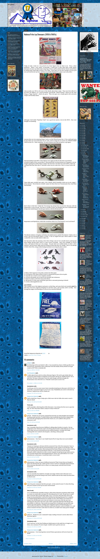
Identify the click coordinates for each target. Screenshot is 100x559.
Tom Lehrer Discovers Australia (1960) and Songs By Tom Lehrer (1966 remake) (88, 289)
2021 (82, 133)
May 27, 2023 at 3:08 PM (33, 410)
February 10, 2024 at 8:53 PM (34, 509)
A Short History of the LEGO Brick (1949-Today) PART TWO (88, 250)
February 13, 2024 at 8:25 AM (34, 518)
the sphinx (11, 5)
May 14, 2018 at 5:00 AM (33, 370)
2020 (82, 135)
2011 (82, 223)
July (83, 152)
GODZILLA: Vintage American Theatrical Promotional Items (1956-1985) (14, 58)
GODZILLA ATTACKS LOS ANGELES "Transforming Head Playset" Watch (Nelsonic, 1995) (86, 263)
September (84, 148)
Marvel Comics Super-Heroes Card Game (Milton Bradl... (85, 161)
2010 (82, 225)
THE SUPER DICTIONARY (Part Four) (85, 156)
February (84, 214)
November (84, 145)
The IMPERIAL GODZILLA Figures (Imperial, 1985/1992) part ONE (88, 314)
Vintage (39, 355)
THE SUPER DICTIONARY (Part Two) (85, 180)
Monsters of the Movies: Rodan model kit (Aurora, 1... (85, 206)
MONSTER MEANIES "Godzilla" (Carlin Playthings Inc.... (85, 189)
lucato (55, 556)
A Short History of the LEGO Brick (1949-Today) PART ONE (88, 237)
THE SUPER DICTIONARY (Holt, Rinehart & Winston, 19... (85, 195)
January (84, 216)
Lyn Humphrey (31, 373)
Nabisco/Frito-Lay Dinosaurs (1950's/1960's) (85, 201)
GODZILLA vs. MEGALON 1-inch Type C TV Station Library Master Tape (86, 60)
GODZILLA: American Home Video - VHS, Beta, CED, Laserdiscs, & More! (14, 48)
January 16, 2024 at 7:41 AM (34, 487)
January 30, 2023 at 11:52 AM (34, 402)
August (84, 150)
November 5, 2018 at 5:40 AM (34, 383)
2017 (82, 140)
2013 (82, 220)
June (83, 153)
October (84, 147)
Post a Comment (30, 538)
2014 (82, 218)
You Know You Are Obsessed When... (85, 184)
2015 (82, 143)
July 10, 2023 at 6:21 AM (33, 441)
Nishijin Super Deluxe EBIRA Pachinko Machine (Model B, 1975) (88, 351)
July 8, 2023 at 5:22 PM (32, 433)
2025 (82, 127)
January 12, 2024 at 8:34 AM (34, 478)
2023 (82, 130)
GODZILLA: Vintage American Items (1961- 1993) (14, 38)
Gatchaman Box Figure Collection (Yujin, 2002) (85, 170)
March (83, 213)
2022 (82, 132)
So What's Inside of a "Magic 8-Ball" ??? (88, 276)
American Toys (32, 355)
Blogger (66, 556)
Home (51, 543)
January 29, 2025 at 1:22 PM (34, 527)
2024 (82, 128)
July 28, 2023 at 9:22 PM (33, 457)
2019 (82, 137)
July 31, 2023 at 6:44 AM (33, 468)
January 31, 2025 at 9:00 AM (34, 535)
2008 (82, 228)
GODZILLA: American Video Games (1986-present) (14, 41)
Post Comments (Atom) (54, 547)
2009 (82, 227)
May (83, 209)
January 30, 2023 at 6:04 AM (34, 393)
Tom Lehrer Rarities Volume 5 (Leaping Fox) (88, 327)
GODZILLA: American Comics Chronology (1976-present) (14, 54)
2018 (82, 138)
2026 (82, 125)
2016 (82, 142)
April (83, 211)
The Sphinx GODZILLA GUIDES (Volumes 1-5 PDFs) (14, 35)
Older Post (73, 543)
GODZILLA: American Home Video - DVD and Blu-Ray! (14, 51)
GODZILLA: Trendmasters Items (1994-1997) (13, 44)
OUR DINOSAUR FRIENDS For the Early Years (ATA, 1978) (88, 338)
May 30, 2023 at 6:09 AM (33, 422)
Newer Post (28, 543)
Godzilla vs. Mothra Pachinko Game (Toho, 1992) (85, 175)
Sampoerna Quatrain (32, 396)
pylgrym (29, 363)
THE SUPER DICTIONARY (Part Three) (85, 166)
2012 (82, 222)
